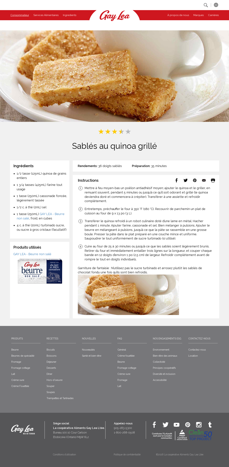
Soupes (51, 392)
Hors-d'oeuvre (54, 380)
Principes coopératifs (164, 368)
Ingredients (69, 15)
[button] (206, 5)
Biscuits (51, 349)
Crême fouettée (125, 355)
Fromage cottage (20, 368)
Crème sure (17, 380)
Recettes (52, 338)
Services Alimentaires (46, 15)
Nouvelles (89, 338)
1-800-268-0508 (124, 432)
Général (121, 349)
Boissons (52, 355)
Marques (198, 15)
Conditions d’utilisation (64, 454)
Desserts (51, 368)
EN (216, 5)
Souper (51, 386)
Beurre (15, 349)
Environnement (161, 349)
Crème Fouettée (20, 386)
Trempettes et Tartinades (60, 398)
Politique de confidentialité (127, 454)
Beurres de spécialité (22, 355)
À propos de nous (178, 15)
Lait (13, 374)
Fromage (16, 361)
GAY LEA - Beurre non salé (32, 254)
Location (193, 355)
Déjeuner (51, 361)
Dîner (49, 374)
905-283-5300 (123, 428)
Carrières (213, 15)
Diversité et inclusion (164, 374)
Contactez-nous (199, 338)
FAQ (119, 338)
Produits (17, 338)
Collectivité (159, 361)
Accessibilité (160, 380)
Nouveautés (88, 349)
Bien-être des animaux (165, 355)
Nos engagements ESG (167, 338)
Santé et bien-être (91, 355)
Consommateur (19, 15)
